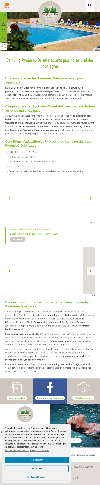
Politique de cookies (39, 450)
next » (91, 198)
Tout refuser (36, 468)
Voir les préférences (36, 477)
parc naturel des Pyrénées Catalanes (68, 322)
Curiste (75, 440)
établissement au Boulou (18, 95)
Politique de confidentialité (17, 450)
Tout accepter (36, 460)
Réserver (17, 239)
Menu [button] (7, 7)
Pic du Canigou (34, 322)
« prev (9, 198)
